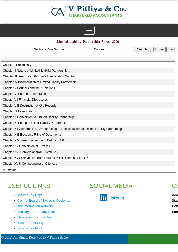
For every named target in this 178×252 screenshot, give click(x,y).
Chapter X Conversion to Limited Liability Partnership (38, 117)
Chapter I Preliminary (17, 65)
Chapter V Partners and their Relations (29, 88)
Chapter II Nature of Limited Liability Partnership (35, 70)
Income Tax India (29, 228)
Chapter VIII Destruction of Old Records (29, 105)
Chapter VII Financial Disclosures (25, 99)
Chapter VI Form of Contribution (24, 94)
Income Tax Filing (30, 223)
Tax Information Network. (35, 206)
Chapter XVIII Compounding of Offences (30, 163)
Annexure (9, 169)
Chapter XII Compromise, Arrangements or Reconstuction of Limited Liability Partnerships (63, 129)
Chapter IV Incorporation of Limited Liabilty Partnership (40, 82)
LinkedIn (116, 198)
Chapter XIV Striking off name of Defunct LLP (33, 140)
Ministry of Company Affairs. (37, 212)
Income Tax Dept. (30, 195)
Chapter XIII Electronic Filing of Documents (32, 134)
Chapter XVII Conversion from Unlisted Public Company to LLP (45, 158)
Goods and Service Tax (34, 217)
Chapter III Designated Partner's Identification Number (39, 76)
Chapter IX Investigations (20, 111)
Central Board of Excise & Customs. (43, 200)
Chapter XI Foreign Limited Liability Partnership (34, 123)
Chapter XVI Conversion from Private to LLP (32, 152)
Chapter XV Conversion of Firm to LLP (29, 146)
